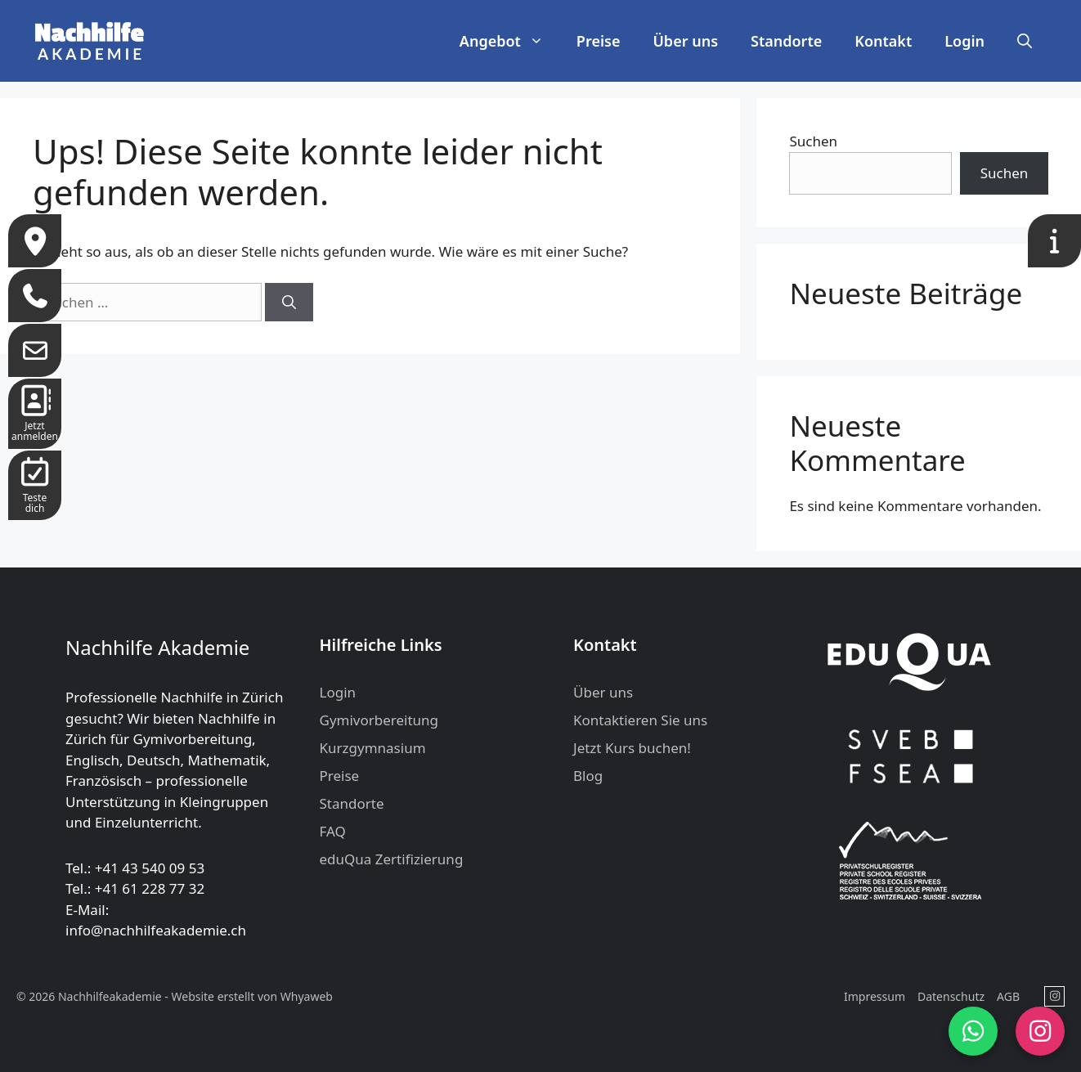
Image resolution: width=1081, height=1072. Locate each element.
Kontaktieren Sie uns (640, 720)
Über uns (685, 41)
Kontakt (883, 41)
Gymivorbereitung (379, 720)
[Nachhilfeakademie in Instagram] (1054, 996)
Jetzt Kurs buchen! (632, 747)
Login (964, 41)
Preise (598, 41)
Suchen (813, 141)
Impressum (874, 996)
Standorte (786, 41)
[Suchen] (289, 302)
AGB (1008, 996)
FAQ (333, 831)
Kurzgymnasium (373, 747)
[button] (1024, 40)
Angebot (510, 40)
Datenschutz (951, 996)
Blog (588, 775)
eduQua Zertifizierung (392, 859)
